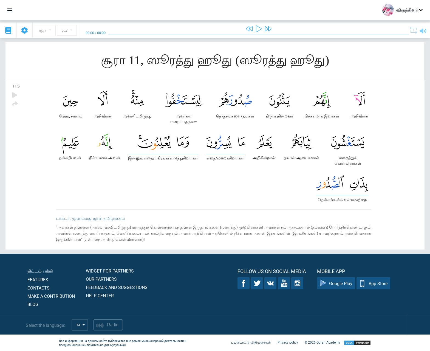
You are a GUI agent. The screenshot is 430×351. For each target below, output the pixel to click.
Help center (100, 295)
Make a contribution (51, 296)
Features (37, 279)
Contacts (38, 288)
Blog (32, 304)
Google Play (336, 283)
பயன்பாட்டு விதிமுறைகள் (251, 342)
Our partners (101, 279)
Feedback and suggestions (117, 287)
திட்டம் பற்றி (40, 271)
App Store (373, 283)
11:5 (16, 86)
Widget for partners (110, 271)
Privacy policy (288, 342)
